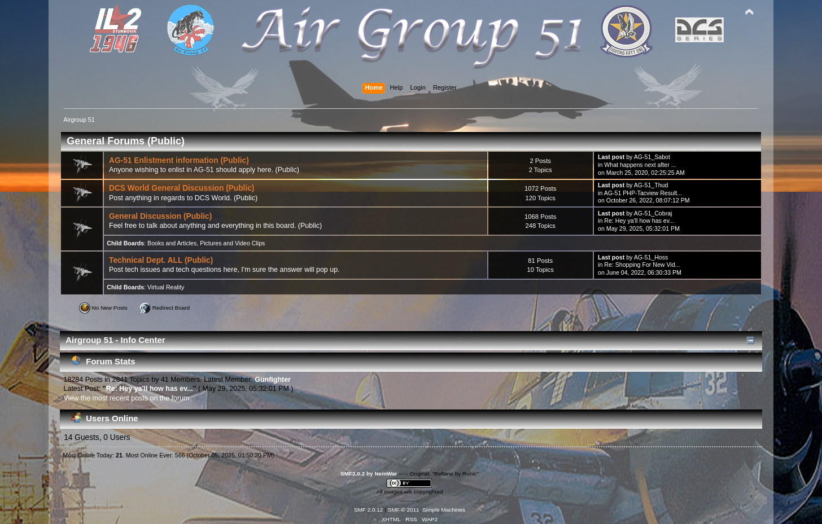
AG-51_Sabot (652, 156)
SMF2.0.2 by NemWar (368, 473)
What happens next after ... (640, 164)
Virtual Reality (165, 287)
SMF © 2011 (403, 510)
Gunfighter (273, 380)
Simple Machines (443, 510)
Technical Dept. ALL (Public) (161, 260)
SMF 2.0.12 (368, 510)
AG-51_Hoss (651, 257)
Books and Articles (171, 243)
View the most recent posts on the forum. (127, 398)
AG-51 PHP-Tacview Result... (643, 193)
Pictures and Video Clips (232, 243)
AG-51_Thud (651, 185)
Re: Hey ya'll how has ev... (639, 220)
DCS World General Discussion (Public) (181, 188)
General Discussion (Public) (160, 216)
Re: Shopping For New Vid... (642, 264)
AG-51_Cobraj (653, 213)
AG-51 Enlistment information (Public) (179, 160)
